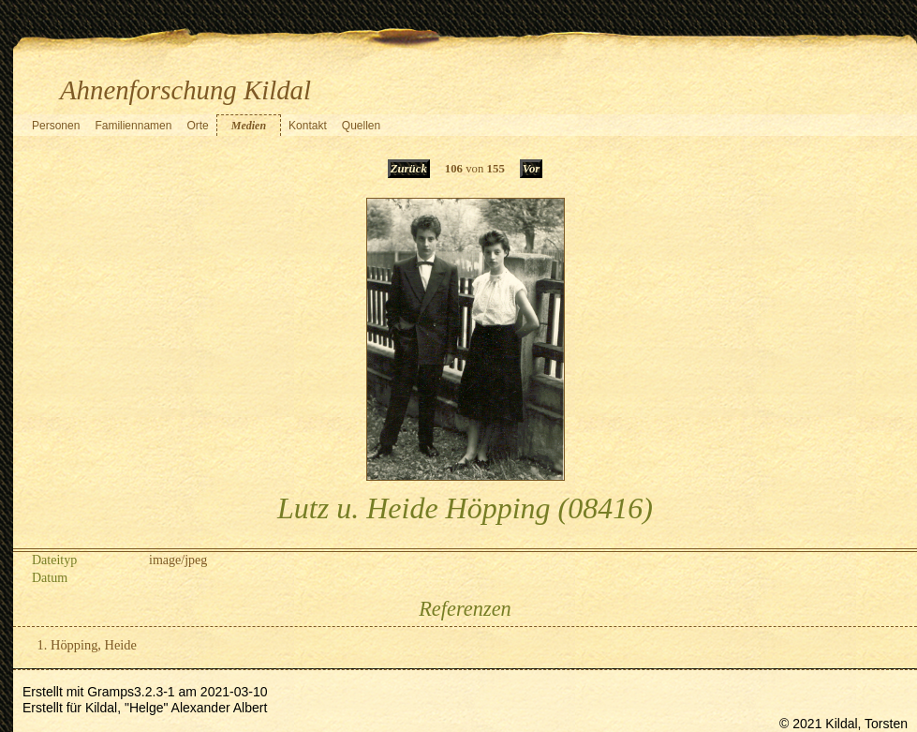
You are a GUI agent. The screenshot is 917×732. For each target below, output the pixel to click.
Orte (197, 125)
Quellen (361, 125)
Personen (56, 125)
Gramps (110, 691)
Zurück (409, 168)
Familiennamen (133, 125)
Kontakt (307, 125)
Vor (531, 168)
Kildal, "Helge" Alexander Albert (176, 707)
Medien (248, 125)
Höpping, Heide (94, 644)
